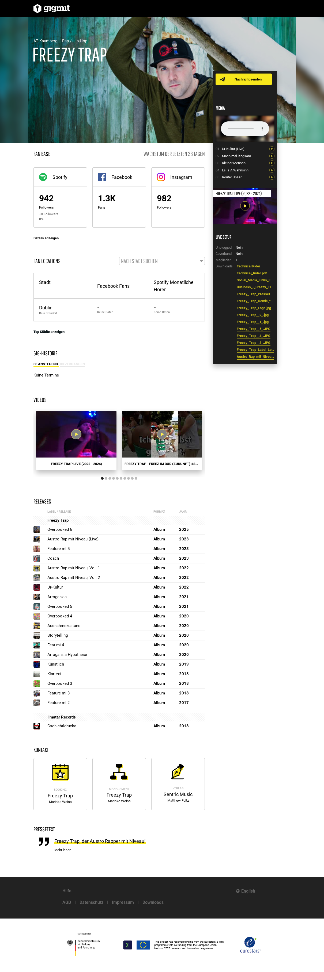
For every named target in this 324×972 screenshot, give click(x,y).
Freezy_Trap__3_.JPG (253, 343)
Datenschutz (91, 902)
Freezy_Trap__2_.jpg (253, 315)
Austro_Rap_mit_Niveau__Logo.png (255, 357)
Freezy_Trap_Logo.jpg (254, 308)
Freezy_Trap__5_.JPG (253, 329)
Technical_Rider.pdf (252, 273)
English (248, 891)
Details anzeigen (46, 238)
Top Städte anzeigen (49, 332)
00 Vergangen (72, 365)
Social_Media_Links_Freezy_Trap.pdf (255, 280)
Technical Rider (248, 266)
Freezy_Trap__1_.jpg (253, 322)
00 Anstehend (46, 365)
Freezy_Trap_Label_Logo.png (255, 350)
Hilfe (66, 890)
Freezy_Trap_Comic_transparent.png (255, 301)
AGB (66, 902)
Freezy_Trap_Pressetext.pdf (255, 294)
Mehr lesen (62, 850)
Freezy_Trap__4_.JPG (253, 336)
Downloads (153, 902)
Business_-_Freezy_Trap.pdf (255, 287)
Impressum (123, 902)
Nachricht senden (248, 79)
